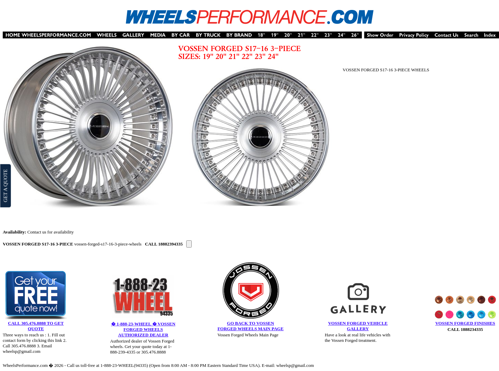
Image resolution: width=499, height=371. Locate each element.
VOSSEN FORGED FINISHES (465, 323)
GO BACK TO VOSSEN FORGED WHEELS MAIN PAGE (250, 326)
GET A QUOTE (5, 185)
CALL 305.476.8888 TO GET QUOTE (35, 326)
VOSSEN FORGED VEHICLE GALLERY (358, 326)
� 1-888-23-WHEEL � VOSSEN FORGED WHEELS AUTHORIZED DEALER (143, 329)
